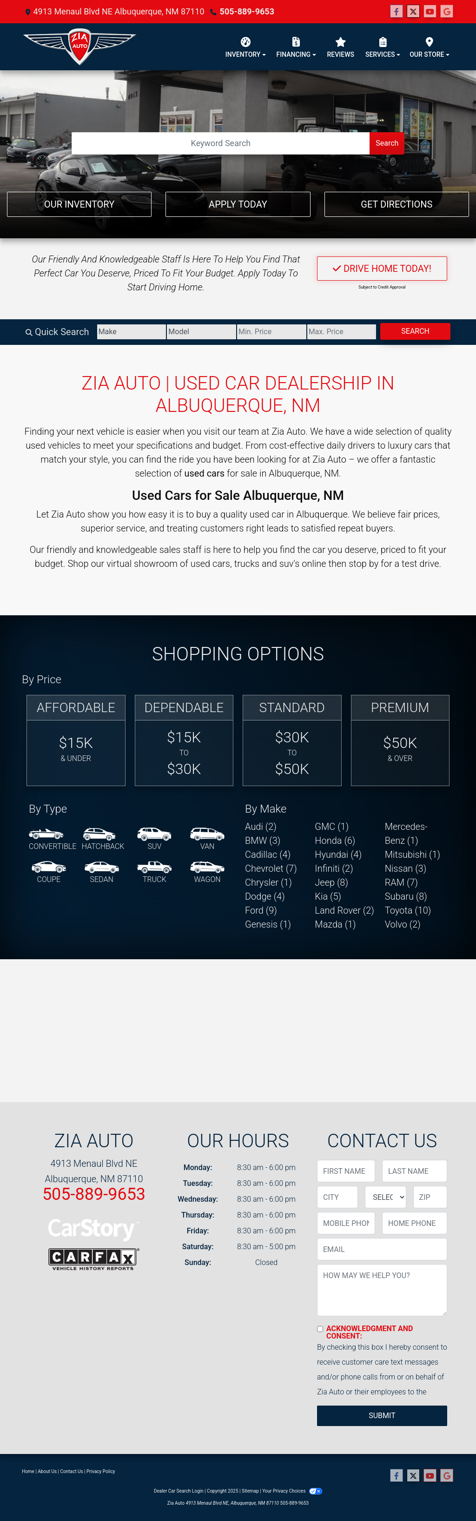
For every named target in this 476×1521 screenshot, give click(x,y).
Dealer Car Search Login (179, 1491)
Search (387, 143)
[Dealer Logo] (80, 47)
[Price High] (342, 332)
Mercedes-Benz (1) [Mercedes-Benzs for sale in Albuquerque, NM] (406, 833)
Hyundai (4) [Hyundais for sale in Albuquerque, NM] (338, 854)
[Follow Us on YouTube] (429, 12)
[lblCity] (337, 1197)
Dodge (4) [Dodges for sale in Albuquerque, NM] (265, 896)
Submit (382, 1415)
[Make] (132, 332)
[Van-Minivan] (207, 839)
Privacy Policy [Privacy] (100, 1471)
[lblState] (385, 1197)
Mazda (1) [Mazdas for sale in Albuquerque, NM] (335, 924)
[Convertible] (52, 839)
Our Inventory (79, 204)
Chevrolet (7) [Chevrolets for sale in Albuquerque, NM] (271, 868)
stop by (363, 563)
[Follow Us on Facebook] (396, 12)
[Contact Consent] (320, 1329)
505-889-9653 (247, 11)
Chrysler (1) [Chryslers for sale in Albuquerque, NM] (268, 882)
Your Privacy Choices (292, 1491)
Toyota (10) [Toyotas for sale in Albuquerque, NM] (408, 910)
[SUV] (154, 839)
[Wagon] (207, 872)
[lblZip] (430, 1197)
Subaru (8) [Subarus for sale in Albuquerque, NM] (406, 896)
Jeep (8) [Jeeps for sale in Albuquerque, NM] (331, 882)
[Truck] (154, 872)
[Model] (201, 332)
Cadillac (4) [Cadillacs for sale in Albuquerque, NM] (268, 854)
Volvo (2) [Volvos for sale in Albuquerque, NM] (403, 924)
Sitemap (250, 1491)
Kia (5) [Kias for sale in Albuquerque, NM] (328, 896)
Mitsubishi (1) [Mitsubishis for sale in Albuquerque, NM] (412, 854)
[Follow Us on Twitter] (413, 12)
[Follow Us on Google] (446, 12)
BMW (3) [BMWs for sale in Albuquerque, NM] (262, 840)
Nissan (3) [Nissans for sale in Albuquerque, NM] (406, 868)
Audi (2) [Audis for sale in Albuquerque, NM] (261, 826)
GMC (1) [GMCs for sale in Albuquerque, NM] (332, 826)
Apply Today (238, 204)
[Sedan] (102, 872)
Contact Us (71, 1471)
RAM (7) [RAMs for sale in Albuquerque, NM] (401, 882)
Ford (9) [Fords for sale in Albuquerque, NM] (261, 910)
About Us (47, 1471)
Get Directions (396, 204)
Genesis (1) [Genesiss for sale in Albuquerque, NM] (268, 924)
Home (28, 1471)
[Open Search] (221, 143)
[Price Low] (272, 332)
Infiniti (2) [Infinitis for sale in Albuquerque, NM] (334, 868)
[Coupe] (49, 872)
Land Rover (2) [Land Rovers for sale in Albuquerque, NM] (344, 910)
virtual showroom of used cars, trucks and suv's (202, 563)
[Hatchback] (103, 839)
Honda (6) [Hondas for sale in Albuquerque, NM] (335, 840)
